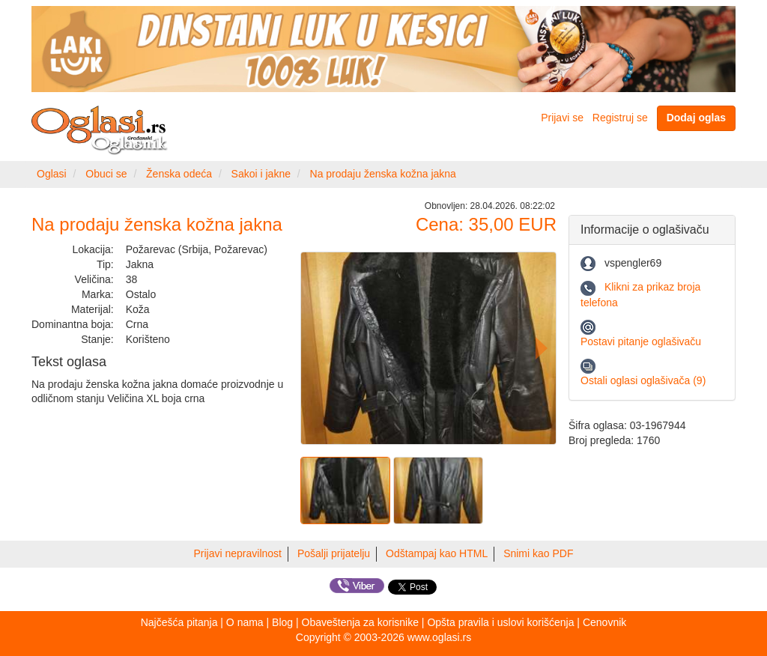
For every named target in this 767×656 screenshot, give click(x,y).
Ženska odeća (179, 174)
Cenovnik (604, 622)
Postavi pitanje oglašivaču (640, 341)
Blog (282, 622)
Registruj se (620, 118)
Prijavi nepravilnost (238, 553)
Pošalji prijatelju (333, 553)
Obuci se (106, 174)
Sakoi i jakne (261, 174)
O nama (245, 622)
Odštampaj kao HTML (437, 553)
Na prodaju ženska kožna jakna (383, 174)
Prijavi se (562, 118)
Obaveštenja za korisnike (360, 622)
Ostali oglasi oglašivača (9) (643, 380)
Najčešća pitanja (179, 622)
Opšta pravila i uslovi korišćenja (500, 622)
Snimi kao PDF (538, 553)
